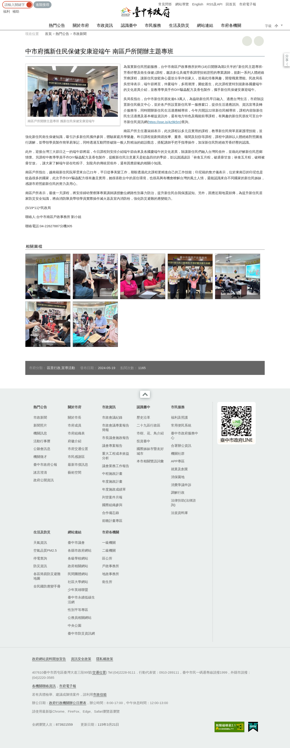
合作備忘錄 (110, 513)
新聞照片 (40, 425)
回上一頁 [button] (259, 41)
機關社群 (178, 453)
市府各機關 (231, 25)
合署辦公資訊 (181, 445)
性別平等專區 (78, 610)
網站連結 (205, 25)
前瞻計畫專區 (112, 521)
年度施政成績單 (114, 489)
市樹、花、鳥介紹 (150, 433)
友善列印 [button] (247, 41)
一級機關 (109, 542)
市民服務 (153, 25)
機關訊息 (40, 433)
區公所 (107, 558)
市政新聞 (80, 34)
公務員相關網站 (79, 618)
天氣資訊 (40, 542)
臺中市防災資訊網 (81, 633)
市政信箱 (100, 694)
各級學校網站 (78, 558)
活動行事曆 (41, 441)
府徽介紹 (74, 441)
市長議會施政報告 (115, 438)
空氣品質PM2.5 (45, 550)
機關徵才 (40, 457)
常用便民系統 (181, 425)
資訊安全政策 (81, 659)
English (197, 4)
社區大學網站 (78, 582)
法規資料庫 (179, 513)
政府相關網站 (78, 566)
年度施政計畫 (112, 481)
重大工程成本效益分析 (115, 456)
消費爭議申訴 (181, 485)
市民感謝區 (76, 457)
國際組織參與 (112, 505)
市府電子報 (247, 4)
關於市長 (74, 417)
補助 (15, 11)
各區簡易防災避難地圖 (47, 576)
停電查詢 (40, 558)
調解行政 (178, 492)
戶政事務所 (110, 566)
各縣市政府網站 (79, 550)
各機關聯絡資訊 (44, 686)
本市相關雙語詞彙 (150, 461)
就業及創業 (179, 469)
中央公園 (74, 625)
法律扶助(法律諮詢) (183, 502)
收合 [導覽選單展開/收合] (145, 394)
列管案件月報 (112, 497)
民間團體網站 (78, 574)
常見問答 (165, 4)
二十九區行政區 (148, 425)
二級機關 (109, 550)
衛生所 (107, 582)
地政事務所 (110, 574)
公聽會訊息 (41, 449)
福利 (6, 11)
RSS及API (214, 4)
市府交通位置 (78, 449)
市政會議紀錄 (112, 417)
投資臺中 (143, 441)
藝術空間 (74, 472)
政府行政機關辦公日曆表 (67, 703)
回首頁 (231, 4)
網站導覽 (182, 4)
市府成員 (74, 425)
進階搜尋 (42, 5)
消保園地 (178, 477)
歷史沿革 (143, 417)
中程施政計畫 (112, 473)
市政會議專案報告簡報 (115, 427)
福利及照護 (179, 417)
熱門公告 (57, 25)
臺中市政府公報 (45, 464)
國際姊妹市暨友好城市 (150, 451)
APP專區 (178, 461)
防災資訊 (40, 566)
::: (1, 2)
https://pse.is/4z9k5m (164, 122)
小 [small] (276, 26)
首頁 (48, 34)
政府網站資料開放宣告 (49, 659)
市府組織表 (76, 433)
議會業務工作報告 (115, 466)
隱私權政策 (104, 659)
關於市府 (81, 25)
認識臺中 (129, 25)
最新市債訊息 (78, 464)
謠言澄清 (40, 472)
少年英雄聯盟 (78, 590)
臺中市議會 (76, 542)
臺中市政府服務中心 (184, 435)
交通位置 (99, 672)
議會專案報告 (112, 445)
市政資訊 (105, 25)
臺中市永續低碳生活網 (81, 599)
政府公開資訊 (43, 480)
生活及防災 (179, 25)
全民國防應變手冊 (47, 586)
